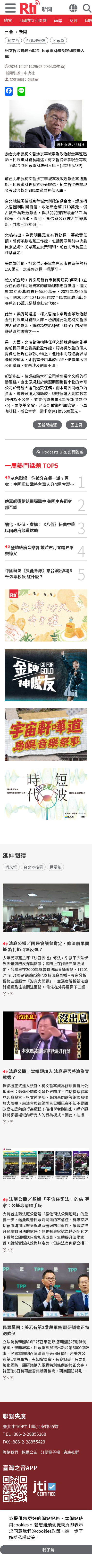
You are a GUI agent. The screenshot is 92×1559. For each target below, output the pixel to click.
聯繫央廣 (14, 1416)
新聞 (22, 32)
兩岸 (58, 20)
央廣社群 (71, 1452)
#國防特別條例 (33, 20)
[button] (73, 8)
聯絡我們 (10, 1452)
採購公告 (29, 1452)
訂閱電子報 (50, 1452)
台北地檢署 (36, 40)
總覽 (8, 20)
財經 (73, 20)
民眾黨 (58, 40)
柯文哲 (13, 40)
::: (6, 32)
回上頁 (76, 425)
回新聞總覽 (47, 425)
